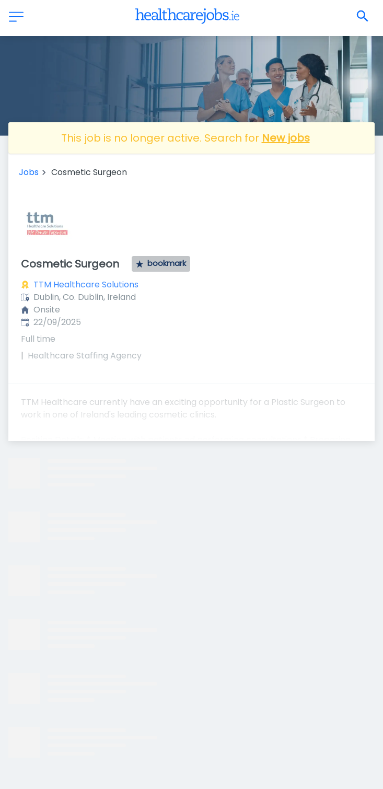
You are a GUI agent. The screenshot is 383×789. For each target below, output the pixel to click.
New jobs (286, 138)
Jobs (29, 172)
